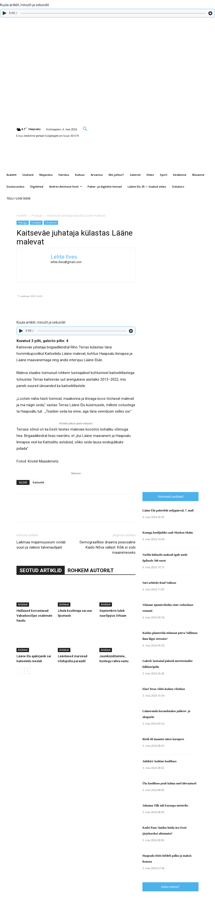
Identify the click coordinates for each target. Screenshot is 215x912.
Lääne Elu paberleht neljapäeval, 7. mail (168, 510)
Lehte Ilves (64, 257)
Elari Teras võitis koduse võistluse (163, 689)
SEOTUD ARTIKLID (40, 570)
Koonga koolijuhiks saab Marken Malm (167, 532)
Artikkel (23, 604)
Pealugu (37, 215)
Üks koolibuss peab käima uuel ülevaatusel (169, 783)
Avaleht (21, 215)
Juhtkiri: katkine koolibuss (159, 761)
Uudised (36, 222)
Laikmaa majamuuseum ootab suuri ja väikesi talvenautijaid (41, 545)
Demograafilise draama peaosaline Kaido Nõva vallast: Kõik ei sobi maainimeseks (108, 547)
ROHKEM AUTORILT (91, 570)
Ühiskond (51, 222)
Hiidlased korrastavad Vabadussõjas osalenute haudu (34, 615)
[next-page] (27, 671)
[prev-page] (19, 671)
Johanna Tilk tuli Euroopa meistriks (165, 805)
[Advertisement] (178, 389)
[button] (85, 128)
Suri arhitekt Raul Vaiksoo (159, 582)
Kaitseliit (38, 482)
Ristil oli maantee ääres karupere (163, 739)
